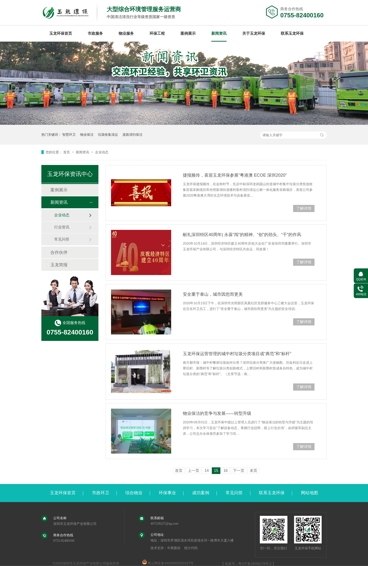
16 (225, 471)
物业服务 (126, 33)
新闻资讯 (219, 33)
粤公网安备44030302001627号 (168, 563)
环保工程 (157, 33)
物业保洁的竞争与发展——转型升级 (217, 413)
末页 (253, 471)
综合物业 (133, 492)
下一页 (238, 471)
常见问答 (61, 239)
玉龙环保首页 (60, 33)
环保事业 (167, 492)
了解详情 (303, 208)
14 (206, 471)
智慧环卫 (69, 134)
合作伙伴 (59, 252)
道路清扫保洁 (132, 134)
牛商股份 (173, 548)
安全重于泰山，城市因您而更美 (213, 294)
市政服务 (95, 33)
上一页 (193, 471)
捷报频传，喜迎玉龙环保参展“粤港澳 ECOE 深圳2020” (235, 175)
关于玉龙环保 (253, 33)
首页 (67, 152)
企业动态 (101, 152)
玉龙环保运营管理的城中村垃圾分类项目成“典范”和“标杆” (237, 353)
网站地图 (309, 492)
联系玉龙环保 (292, 33)
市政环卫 (100, 492)
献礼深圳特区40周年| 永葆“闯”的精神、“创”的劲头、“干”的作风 (242, 234)
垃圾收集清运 (108, 134)
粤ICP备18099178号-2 (254, 564)
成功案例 (200, 492)
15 (216, 471)
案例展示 (188, 33)
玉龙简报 (59, 264)
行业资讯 (61, 227)
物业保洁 (86, 134)
